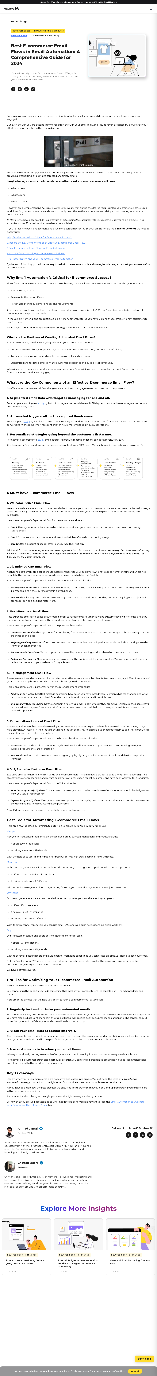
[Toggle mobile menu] (151, 9)
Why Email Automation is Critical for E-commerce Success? (39, 237)
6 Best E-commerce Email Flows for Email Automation (37, 248)
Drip (9, 930)
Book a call (144, 1358)
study (41, 403)
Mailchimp (13, 862)
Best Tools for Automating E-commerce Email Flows (36, 253)
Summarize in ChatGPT (46, 35)
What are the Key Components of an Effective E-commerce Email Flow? (47, 242)
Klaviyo (11, 831)
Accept (135, 1371)
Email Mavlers (110, 2)
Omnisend (13, 893)
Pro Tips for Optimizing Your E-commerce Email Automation (40, 259)
